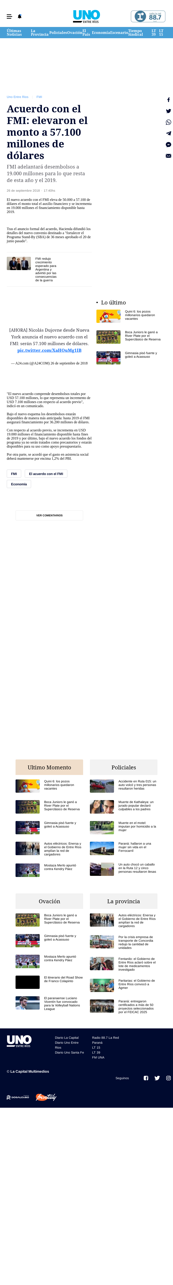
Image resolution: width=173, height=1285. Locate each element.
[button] (9, 16)
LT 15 (161, 32)
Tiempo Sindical (135, 32)
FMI (39, 96)
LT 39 (154, 32)
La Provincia (40, 32)
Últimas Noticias (14, 32)
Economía (101, 32)
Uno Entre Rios (17, 96)
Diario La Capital (67, 1037)
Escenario (119, 32)
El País (86, 32)
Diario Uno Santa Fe (69, 1052)
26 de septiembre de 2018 (69, 363)
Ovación (74, 32)
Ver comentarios (49, 515)
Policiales (58, 32)
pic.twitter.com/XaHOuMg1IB (49, 350)
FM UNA (98, 1057)
